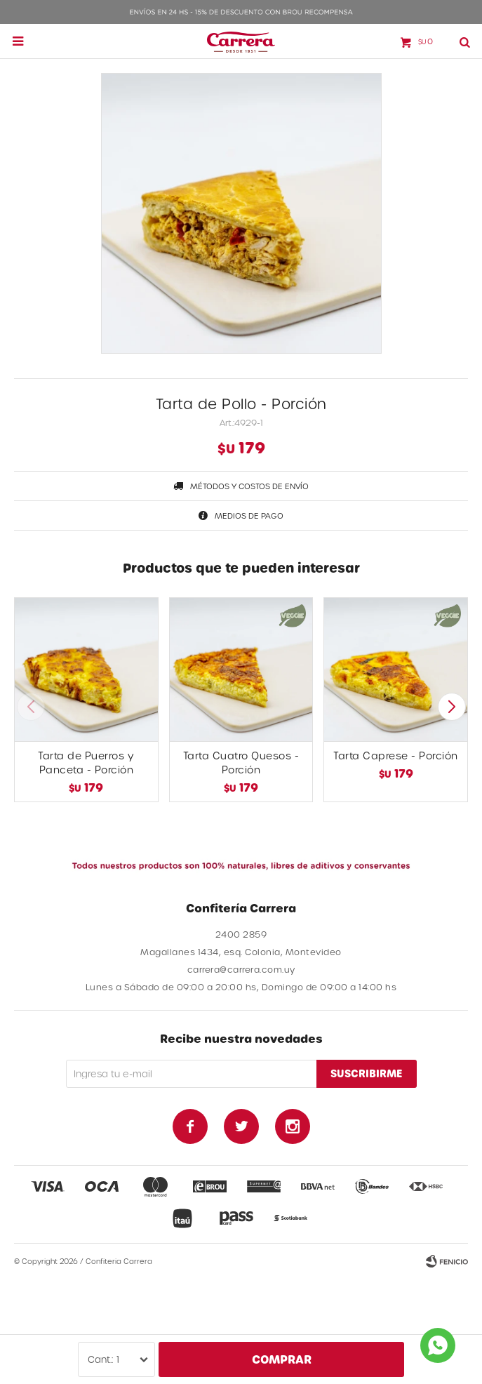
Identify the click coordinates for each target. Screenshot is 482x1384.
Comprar (282, 1359)
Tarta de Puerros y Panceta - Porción (86, 763)
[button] (451, 706)
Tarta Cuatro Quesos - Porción (241, 763)
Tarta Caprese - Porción (395, 755)
